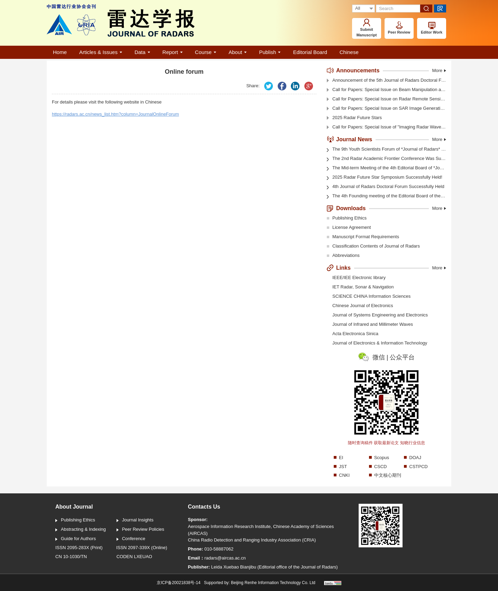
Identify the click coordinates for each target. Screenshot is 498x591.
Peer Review (399, 27)
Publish (269, 52)
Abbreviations (343, 256)
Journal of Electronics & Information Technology (379, 343)
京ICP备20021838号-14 (179, 582)
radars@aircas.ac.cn (225, 558)
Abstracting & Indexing (80, 530)
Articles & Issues (100, 52)
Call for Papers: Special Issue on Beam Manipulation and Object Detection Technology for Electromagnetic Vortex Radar (386, 90)
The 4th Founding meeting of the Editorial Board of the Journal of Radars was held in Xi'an (386, 196)
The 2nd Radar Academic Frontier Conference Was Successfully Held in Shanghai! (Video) (386, 159)
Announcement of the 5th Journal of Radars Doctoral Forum (386, 80)
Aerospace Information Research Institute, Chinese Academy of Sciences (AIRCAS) (261, 530)
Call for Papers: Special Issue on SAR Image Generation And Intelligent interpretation (386, 108)
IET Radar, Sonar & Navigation (363, 286)
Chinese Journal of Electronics (362, 305)
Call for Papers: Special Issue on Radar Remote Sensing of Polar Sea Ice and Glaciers (386, 99)
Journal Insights (135, 520)
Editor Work (431, 28)
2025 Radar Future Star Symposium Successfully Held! (384, 177)
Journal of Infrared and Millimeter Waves (372, 324)
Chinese (349, 52)
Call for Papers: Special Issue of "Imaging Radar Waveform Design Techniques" (386, 127)
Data (142, 52)
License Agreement (349, 228)
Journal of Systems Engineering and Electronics (380, 314)
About (238, 52)
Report (173, 52)
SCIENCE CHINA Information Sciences (371, 296)
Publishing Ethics (347, 218)
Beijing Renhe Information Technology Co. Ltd (273, 582)
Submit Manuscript (367, 28)
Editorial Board (310, 52)
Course (205, 52)
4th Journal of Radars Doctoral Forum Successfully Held (385, 187)
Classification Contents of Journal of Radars (373, 246)
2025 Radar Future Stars (354, 118)
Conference (131, 539)
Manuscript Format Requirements (363, 237)
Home (60, 52)
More (439, 70)
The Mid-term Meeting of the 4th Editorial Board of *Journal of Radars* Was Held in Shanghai (386, 168)
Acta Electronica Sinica (355, 333)
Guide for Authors (75, 539)
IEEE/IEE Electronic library (359, 277)
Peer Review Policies (140, 530)
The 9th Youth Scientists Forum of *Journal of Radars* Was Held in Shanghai (386, 149)
